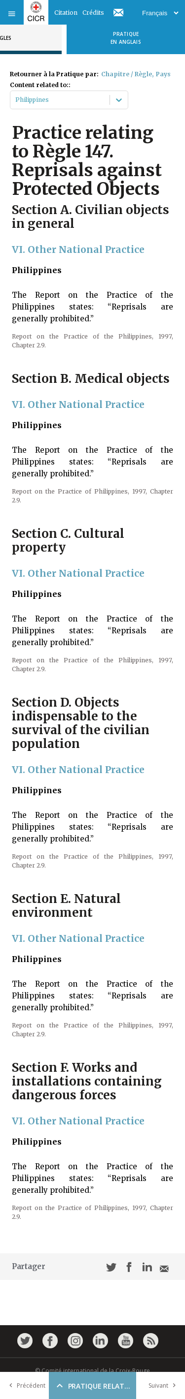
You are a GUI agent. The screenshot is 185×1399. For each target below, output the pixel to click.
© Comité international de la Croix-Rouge (92, 1371)
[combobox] (16, 99)
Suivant (164, 1385)
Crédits (93, 12)
